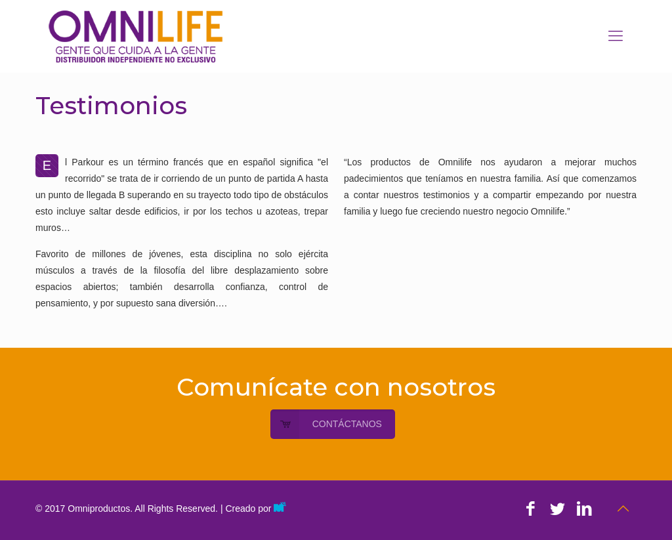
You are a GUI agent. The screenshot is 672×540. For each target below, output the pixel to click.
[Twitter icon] (557, 508)
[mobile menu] (615, 36)
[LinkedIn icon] (584, 508)
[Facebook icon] (530, 508)
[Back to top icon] (623, 508)
